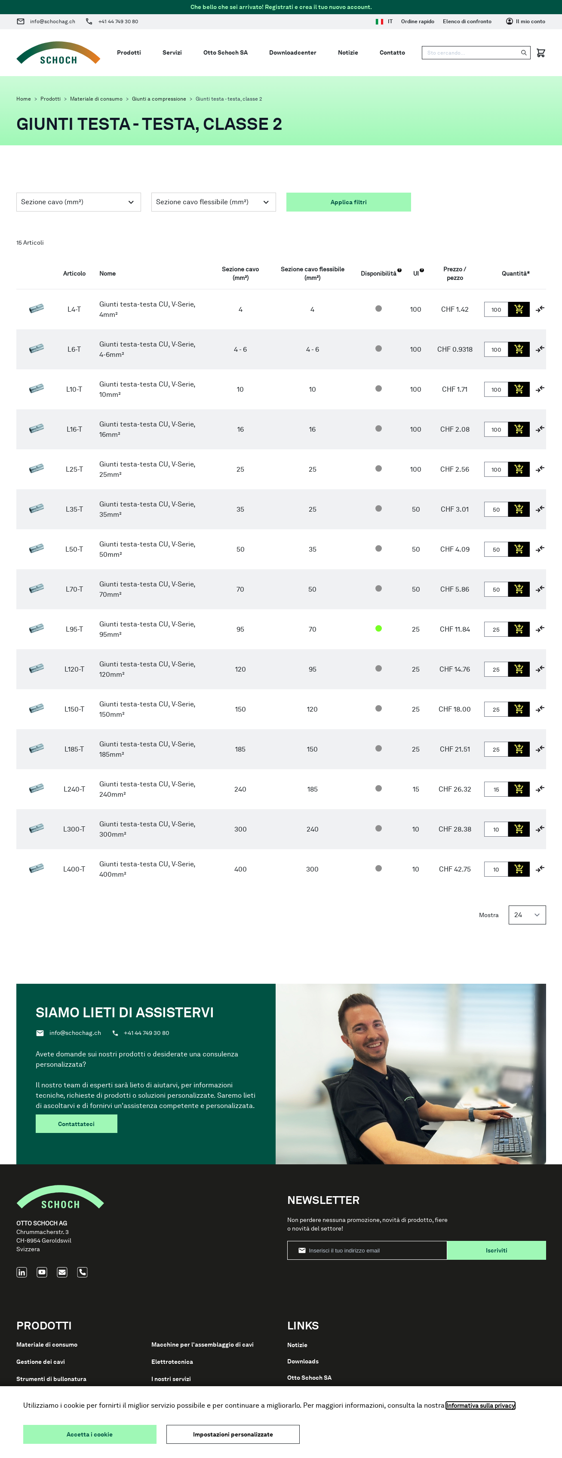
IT (384, 21)
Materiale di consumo (96, 99)
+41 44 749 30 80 (118, 21)
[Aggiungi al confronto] (540, 309)
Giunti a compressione (159, 99)
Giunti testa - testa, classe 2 (229, 99)
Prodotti (50, 99)
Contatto (392, 52)
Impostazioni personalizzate (233, 1434)
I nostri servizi (171, 1378)
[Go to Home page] (58, 52)
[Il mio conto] (525, 21)
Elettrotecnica (172, 1361)
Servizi (172, 52)
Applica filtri (349, 202)
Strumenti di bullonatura (51, 1378)
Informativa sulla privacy (480, 1405)
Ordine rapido (417, 21)
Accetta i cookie (90, 1434)
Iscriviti (496, 1250)
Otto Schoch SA (225, 52)
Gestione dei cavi (40, 1361)
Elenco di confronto (467, 21)
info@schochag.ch (52, 21)
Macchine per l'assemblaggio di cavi (202, 1344)
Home (23, 99)
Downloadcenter (292, 52)
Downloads (303, 1361)
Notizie (348, 52)
